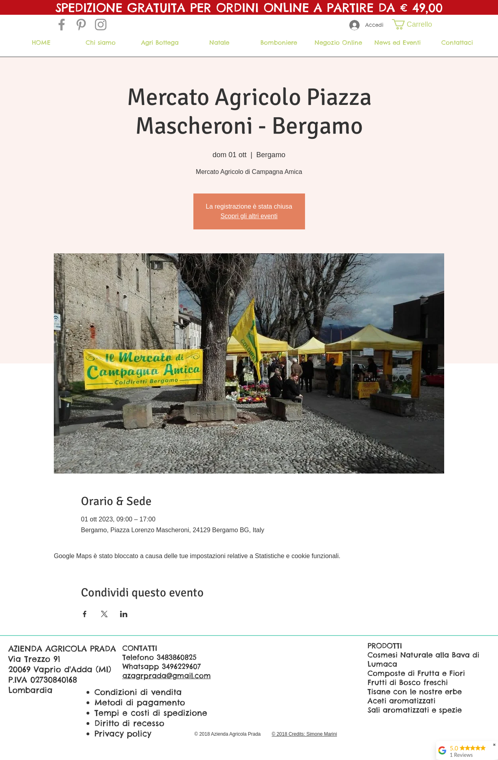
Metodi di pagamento (139, 702)
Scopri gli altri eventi (249, 216)
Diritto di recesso (129, 723)
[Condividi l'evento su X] (104, 614)
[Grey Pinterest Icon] (81, 24)
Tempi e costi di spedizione (150, 713)
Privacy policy (122, 733)
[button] (417, 24)
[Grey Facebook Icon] (61, 24)
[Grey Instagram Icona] (100, 24)
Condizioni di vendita (138, 692)
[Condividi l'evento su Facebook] (85, 614)
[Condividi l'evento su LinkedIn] (124, 614)
